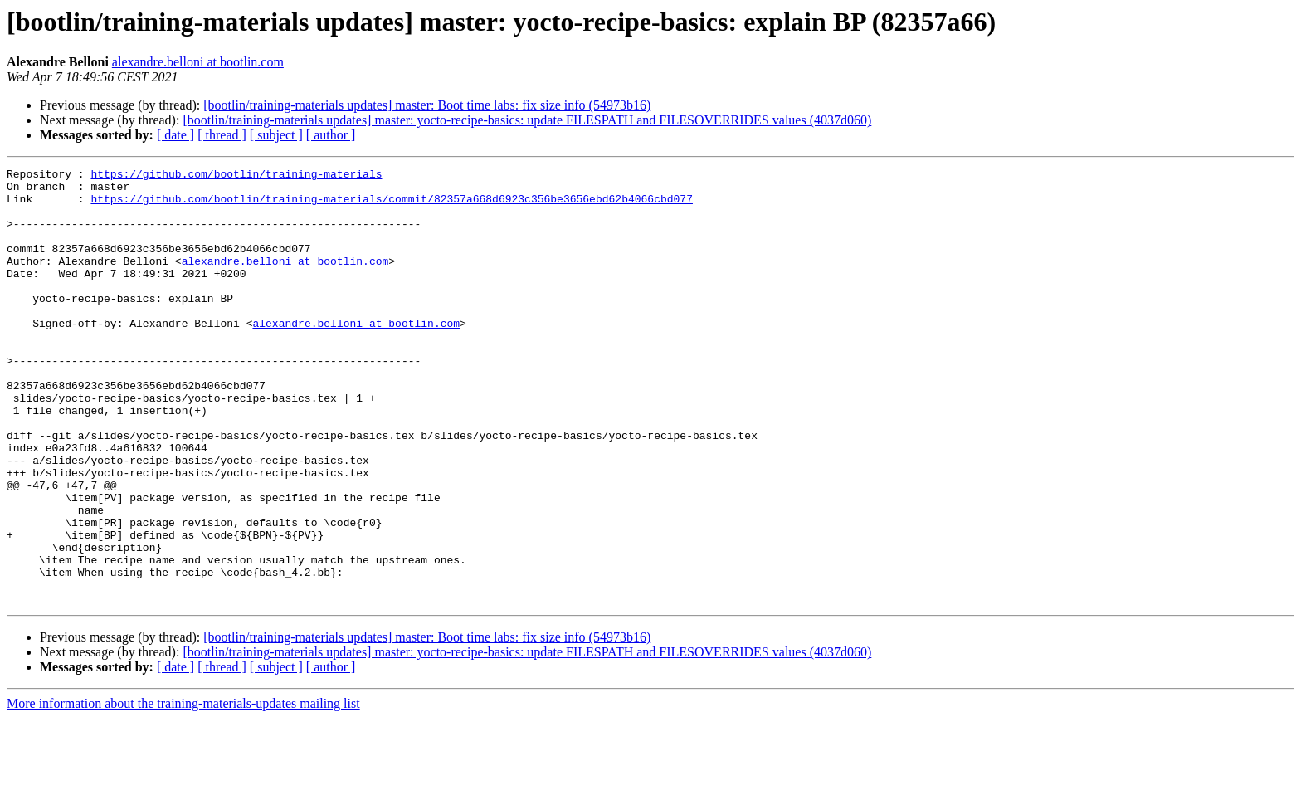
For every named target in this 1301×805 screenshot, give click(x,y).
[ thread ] (221, 135)
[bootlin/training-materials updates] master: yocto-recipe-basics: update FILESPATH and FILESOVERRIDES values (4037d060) (527, 120)
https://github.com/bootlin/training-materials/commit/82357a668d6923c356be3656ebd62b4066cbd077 (391, 205)
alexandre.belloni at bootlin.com (198, 62)
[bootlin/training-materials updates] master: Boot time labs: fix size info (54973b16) (426, 105)
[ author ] (331, 135)
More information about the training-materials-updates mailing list (183, 790)
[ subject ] (276, 135)
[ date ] (175, 135)
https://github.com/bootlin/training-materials (236, 175)
